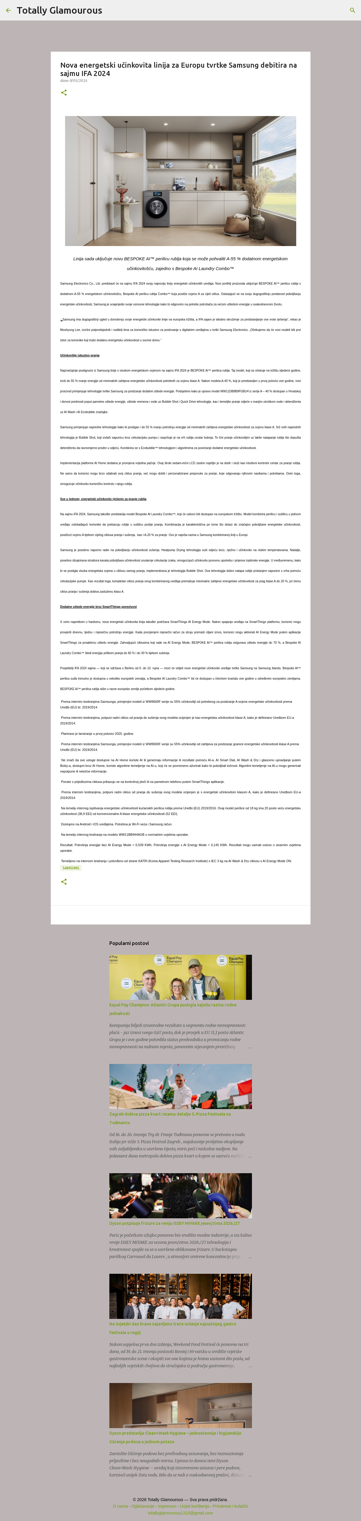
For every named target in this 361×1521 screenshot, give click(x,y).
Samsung (71, 868)
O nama (120, 1506)
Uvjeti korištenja (194, 1506)
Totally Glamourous (59, 10)
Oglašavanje (143, 1506)
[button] (63, 93)
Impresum (167, 1506)
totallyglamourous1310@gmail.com (180, 1513)
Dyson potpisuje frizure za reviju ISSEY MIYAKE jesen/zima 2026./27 (174, 1223)
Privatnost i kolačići (230, 1506)
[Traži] (110, 10)
